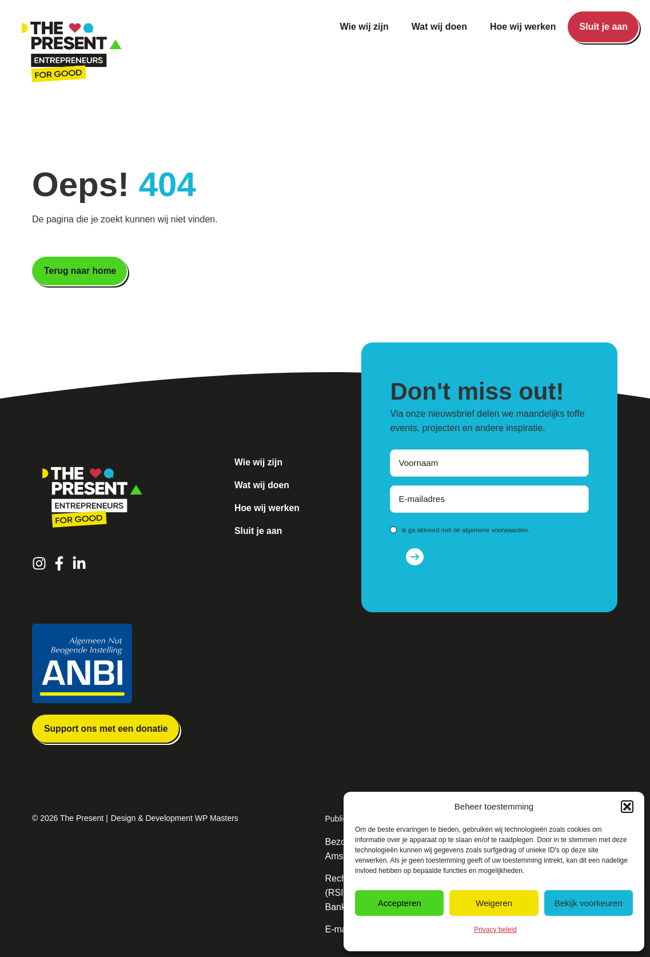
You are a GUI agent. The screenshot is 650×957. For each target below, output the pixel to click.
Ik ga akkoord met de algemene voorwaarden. (465, 530)
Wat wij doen (439, 26)
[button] (627, 806)
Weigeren (494, 903)
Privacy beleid (495, 930)
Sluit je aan (604, 26)
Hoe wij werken (523, 26)
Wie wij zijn (364, 26)
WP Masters (216, 818)
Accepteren (399, 903)
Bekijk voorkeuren (589, 903)
